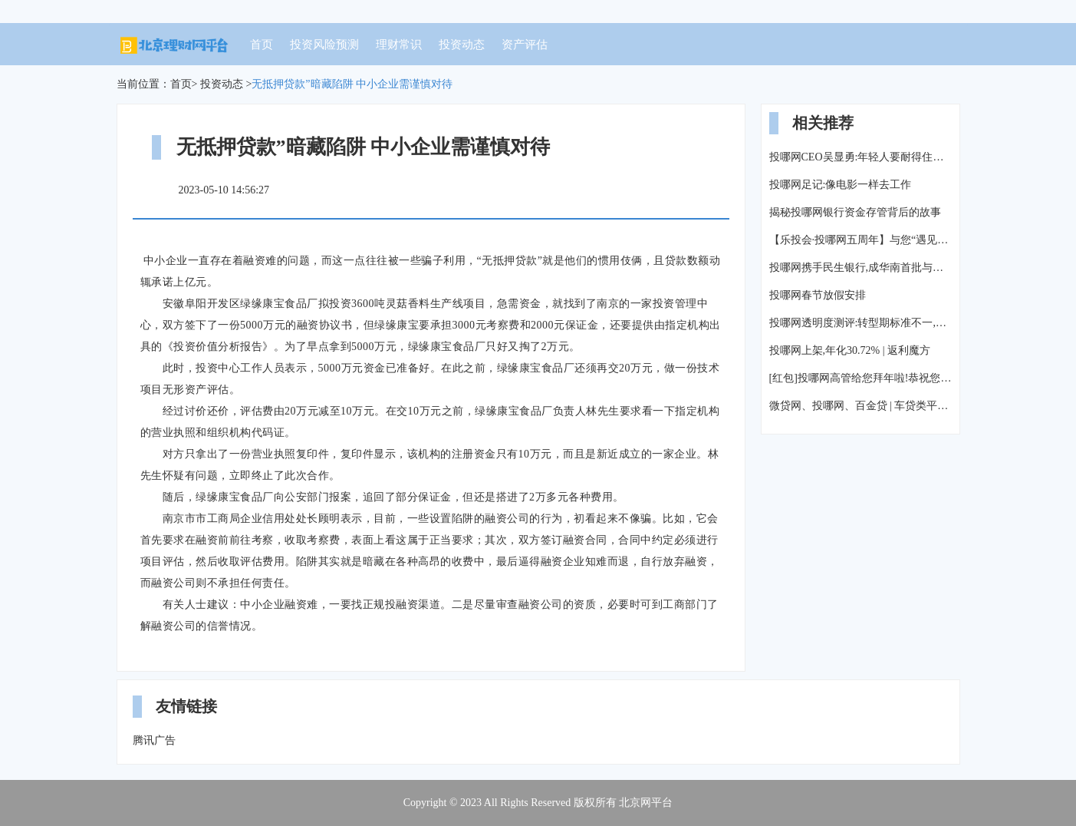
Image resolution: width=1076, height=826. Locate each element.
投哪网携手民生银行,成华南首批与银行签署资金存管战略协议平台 (860, 267)
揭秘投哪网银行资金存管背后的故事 (855, 212)
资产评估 (525, 44)
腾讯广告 (154, 740)
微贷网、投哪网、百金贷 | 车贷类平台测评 (860, 405)
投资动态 (462, 44)
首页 (261, 44)
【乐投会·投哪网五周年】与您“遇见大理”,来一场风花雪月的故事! (860, 240)
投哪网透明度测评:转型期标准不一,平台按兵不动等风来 (860, 323)
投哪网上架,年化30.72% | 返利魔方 (849, 350)
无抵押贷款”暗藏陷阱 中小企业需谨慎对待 (352, 84)
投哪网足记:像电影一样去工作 (840, 184)
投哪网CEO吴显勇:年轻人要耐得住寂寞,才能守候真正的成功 (860, 157)
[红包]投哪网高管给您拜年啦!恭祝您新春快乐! (860, 378)
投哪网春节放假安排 (817, 295)
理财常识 (399, 44)
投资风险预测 (324, 44)
